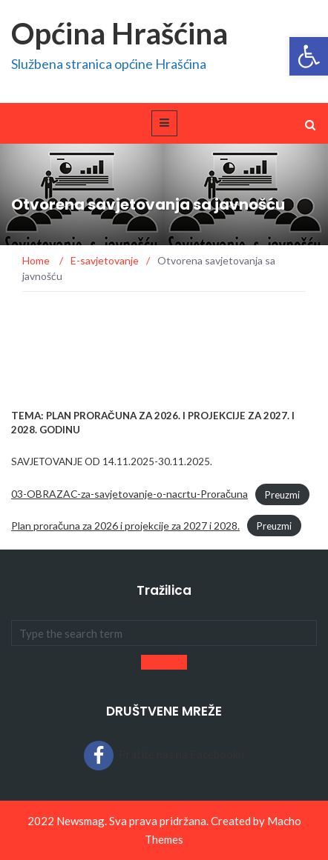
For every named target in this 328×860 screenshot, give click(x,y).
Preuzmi (282, 494)
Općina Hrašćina (119, 33)
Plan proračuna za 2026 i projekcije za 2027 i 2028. (125, 525)
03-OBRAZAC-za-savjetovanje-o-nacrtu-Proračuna (129, 493)
